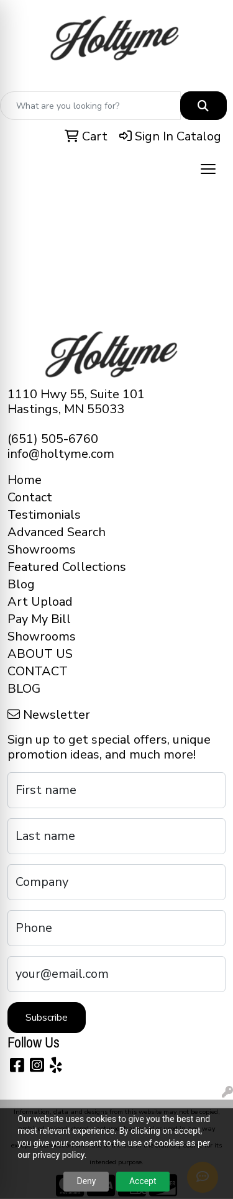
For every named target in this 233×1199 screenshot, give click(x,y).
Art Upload (40, 601)
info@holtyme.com (60, 453)
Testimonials (44, 514)
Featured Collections (66, 566)
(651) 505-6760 (52, 439)
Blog (21, 584)
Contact (29, 497)
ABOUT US (40, 653)
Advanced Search (56, 532)
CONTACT (37, 671)
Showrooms (41, 549)
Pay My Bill (39, 619)
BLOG (23, 688)
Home (24, 480)
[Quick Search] (90, 105)
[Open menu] (208, 169)
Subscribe (46, 1017)
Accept (143, 1181)
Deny (86, 1181)
